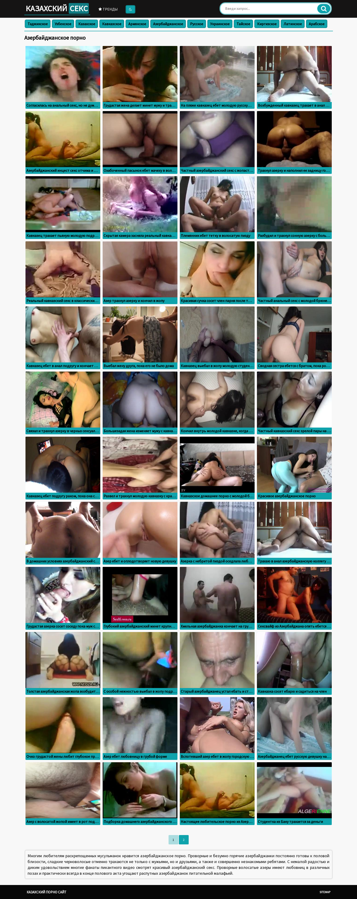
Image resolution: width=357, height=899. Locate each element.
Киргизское (267, 23)
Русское (196, 23)
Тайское (243, 23)
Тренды (108, 9)
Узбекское (63, 23)
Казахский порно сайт (46, 892)
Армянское (137, 23)
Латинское (293, 23)
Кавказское (111, 23)
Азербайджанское (168, 23)
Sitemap (325, 892)
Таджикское (38, 23)
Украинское (220, 23)
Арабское (317, 23)
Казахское (86, 23)
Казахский (57, 8)
